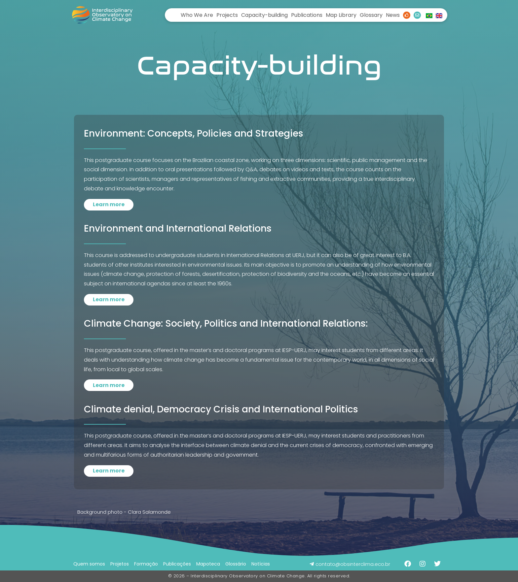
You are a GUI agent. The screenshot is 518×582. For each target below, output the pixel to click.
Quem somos (89, 564)
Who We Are (197, 15)
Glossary (371, 15)
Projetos (119, 564)
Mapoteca (208, 564)
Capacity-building (264, 15)
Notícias (260, 564)
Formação (146, 564)
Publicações (177, 564)
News (393, 15)
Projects (227, 15)
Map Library (341, 15)
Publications (306, 15)
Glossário (235, 564)
